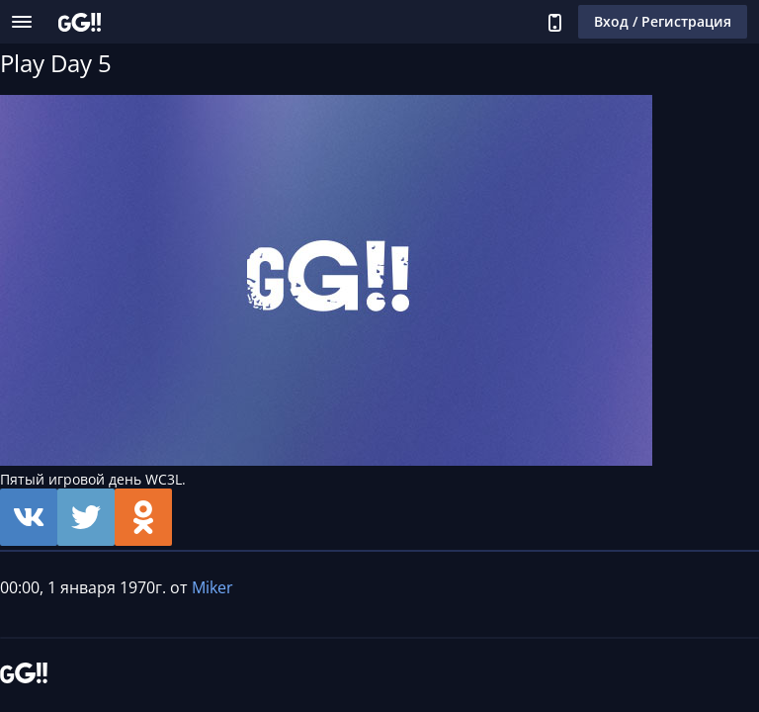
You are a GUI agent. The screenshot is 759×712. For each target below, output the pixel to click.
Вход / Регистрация (662, 21)
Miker (212, 587)
